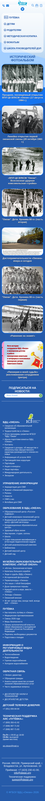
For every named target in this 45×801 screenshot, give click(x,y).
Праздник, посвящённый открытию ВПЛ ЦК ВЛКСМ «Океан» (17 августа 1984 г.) (22, 78)
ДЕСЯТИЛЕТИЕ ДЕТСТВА (16, 699)
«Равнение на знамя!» (22, 319)
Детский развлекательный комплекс (21, 545)
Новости (8, 496)
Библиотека (10, 548)
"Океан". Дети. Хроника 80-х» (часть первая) (22, 280)
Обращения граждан (14, 678)
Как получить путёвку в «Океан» (19, 612)
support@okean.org (22, 779)
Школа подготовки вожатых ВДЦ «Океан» (19, 440)
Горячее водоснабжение (15, 660)
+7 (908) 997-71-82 (11, 726)
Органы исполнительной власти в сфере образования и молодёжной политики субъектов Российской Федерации (20, 628)
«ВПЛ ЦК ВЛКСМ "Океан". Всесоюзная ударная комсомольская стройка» (22, 161)
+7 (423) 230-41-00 (4, 6)
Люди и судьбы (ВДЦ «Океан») (18, 574)
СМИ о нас (9, 499)
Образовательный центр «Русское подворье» (20, 513)
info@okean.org (7, 5)
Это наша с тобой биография (18, 583)
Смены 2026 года (12, 619)
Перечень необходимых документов (21, 634)
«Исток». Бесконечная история (18, 568)
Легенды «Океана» (13, 595)
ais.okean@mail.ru (11, 746)
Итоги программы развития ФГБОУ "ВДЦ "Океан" (20, 435)
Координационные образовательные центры (21, 526)
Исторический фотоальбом (17, 577)
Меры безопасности (13, 622)
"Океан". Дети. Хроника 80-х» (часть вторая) (22, 203)
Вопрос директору (13, 675)
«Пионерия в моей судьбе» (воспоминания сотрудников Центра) (22, 355)
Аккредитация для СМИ (15, 487)
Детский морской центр (15, 551)
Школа (7, 537)
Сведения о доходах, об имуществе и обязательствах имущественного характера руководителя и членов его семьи (21, 451)
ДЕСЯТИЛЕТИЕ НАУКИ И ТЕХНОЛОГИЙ (16, 695)
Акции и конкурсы (12, 466)
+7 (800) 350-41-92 (11, 722)
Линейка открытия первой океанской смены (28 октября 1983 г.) (22, 120)
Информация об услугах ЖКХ (18, 457)
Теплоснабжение (12, 654)
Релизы (8, 493)
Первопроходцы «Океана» (16, 580)
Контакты (9, 445)
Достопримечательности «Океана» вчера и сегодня (22, 241)
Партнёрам (10, 463)
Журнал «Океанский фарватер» (19, 490)
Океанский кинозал (13, 598)
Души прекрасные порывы (16, 586)
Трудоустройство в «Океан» (17, 431)
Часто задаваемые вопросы (17, 687)
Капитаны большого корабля (17, 571)
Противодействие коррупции (17, 460)
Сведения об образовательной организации (18, 427)
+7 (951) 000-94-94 (11, 709)
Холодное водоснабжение (16, 664)
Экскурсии (9, 475)
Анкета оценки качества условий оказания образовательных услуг (19, 682)
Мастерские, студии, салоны (17, 533)
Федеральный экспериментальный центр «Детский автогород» (20, 521)
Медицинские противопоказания (19, 616)
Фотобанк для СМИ (13, 502)
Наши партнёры (12, 469)
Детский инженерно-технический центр (22, 517)
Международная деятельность (18, 472)
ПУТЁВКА (14, 17)
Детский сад (10, 554)
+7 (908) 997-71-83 (11, 729)
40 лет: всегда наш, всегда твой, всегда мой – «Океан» (22, 602)
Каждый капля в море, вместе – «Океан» (19, 590)
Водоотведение (11, 657)
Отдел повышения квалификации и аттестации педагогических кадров (20, 541)
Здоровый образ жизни (15, 530)
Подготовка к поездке (14, 637)
